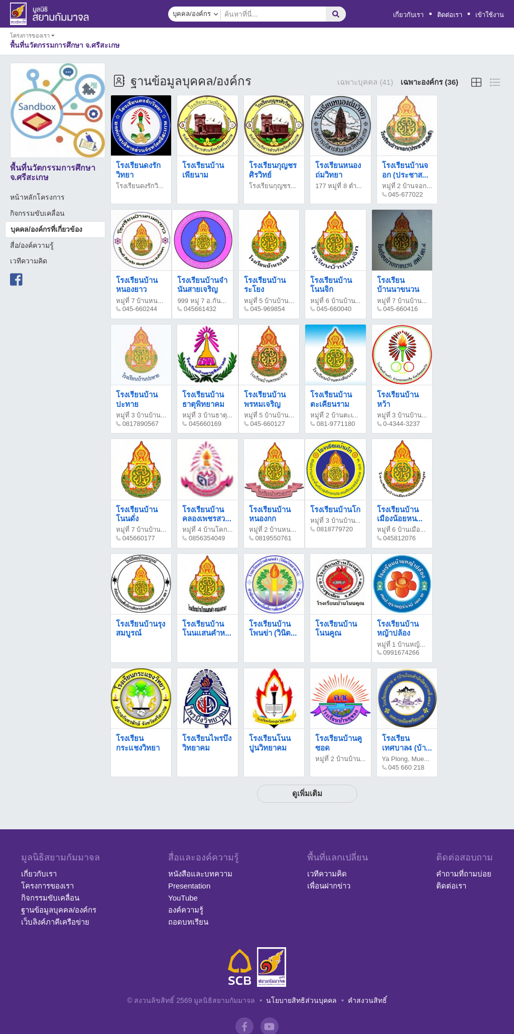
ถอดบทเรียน (188, 922)
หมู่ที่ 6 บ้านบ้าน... (335, 301)
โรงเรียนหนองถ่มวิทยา (338, 170)
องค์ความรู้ (185, 910)
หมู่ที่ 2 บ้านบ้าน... (340, 759)
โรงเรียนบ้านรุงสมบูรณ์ (140, 628)
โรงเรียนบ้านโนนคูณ (336, 628)
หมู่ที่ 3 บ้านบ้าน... (141, 415)
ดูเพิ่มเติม (307, 793)
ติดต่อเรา (449, 15)
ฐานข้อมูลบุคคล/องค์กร (58, 910)
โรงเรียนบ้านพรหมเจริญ (265, 399)
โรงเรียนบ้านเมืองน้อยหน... (400, 514)
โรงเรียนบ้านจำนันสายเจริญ (202, 284)
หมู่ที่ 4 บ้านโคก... (207, 529)
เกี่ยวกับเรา (408, 15)
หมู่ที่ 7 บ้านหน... (139, 301)
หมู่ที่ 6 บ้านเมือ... (401, 529)
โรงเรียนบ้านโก (335, 509)
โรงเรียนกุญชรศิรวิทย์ (273, 170)
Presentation (189, 885)
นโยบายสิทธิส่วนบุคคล (301, 1000)
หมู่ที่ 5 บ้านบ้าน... (269, 301)
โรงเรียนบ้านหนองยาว (137, 284)
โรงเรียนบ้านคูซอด (338, 743)
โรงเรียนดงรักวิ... (140, 186)
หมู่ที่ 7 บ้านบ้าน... (402, 301)
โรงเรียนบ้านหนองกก (270, 514)
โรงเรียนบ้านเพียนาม (203, 170)
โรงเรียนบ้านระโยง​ (265, 284)
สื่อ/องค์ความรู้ (32, 245)
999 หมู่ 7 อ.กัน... (201, 301)
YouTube (183, 898)
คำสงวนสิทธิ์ (367, 1000)
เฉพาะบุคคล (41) (365, 82)
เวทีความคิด (28, 261)
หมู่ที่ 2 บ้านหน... (272, 529)
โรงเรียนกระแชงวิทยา (138, 743)
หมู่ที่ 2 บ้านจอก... (407, 186)
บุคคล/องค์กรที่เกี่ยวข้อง (46, 229)
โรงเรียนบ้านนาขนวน (398, 284)
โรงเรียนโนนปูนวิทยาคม (270, 743)
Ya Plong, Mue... (406, 759)
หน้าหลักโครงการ (37, 197)
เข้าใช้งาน (489, 15)
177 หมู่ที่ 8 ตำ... (338, 186)
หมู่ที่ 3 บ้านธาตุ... (207, 415)
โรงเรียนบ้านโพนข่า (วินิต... (273, 628)
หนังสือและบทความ (200, 873)
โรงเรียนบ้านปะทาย (137, 399)
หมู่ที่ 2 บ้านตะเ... (334, 415)
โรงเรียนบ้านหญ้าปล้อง (398, 628)
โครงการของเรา (47, 885)
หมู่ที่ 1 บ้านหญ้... (401, 644)
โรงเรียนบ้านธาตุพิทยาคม (203, 399)
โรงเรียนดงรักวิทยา (138, 170)
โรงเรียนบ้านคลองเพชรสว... (206, 514)
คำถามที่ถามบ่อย (463, 873)
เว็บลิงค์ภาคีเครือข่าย (55, 922)
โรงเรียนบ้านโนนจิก (331, 284)
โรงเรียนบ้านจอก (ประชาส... (405, 170)
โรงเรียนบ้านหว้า (398, 399)
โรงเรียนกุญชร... (272, 186)
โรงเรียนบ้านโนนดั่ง (137, 514)
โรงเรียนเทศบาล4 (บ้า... (407, 743)
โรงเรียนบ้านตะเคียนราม (331, 399)
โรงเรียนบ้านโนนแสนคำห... (206, 628)
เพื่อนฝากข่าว (328, 885)
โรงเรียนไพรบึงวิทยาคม (206, 743)
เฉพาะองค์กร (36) (429, 82)
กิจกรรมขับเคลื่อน (37, 213)
